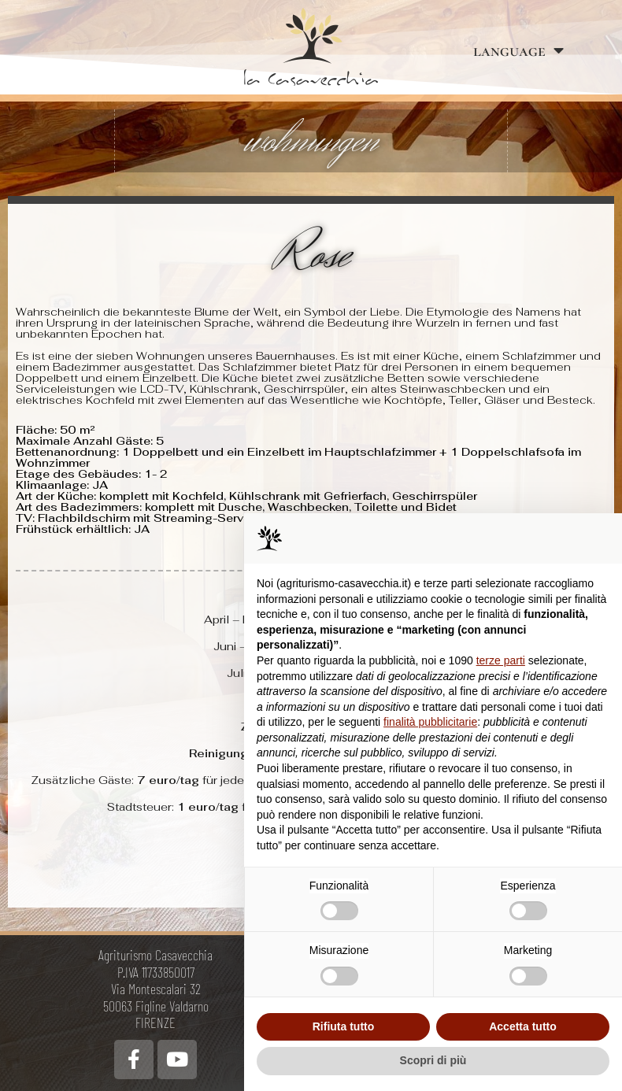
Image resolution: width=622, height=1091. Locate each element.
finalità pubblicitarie (430, 722)
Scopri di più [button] (433, 1060)
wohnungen (311, 141)
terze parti (500, 660)
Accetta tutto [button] (523, 1026)
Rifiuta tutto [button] (344, 1026)
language (518, 51)
